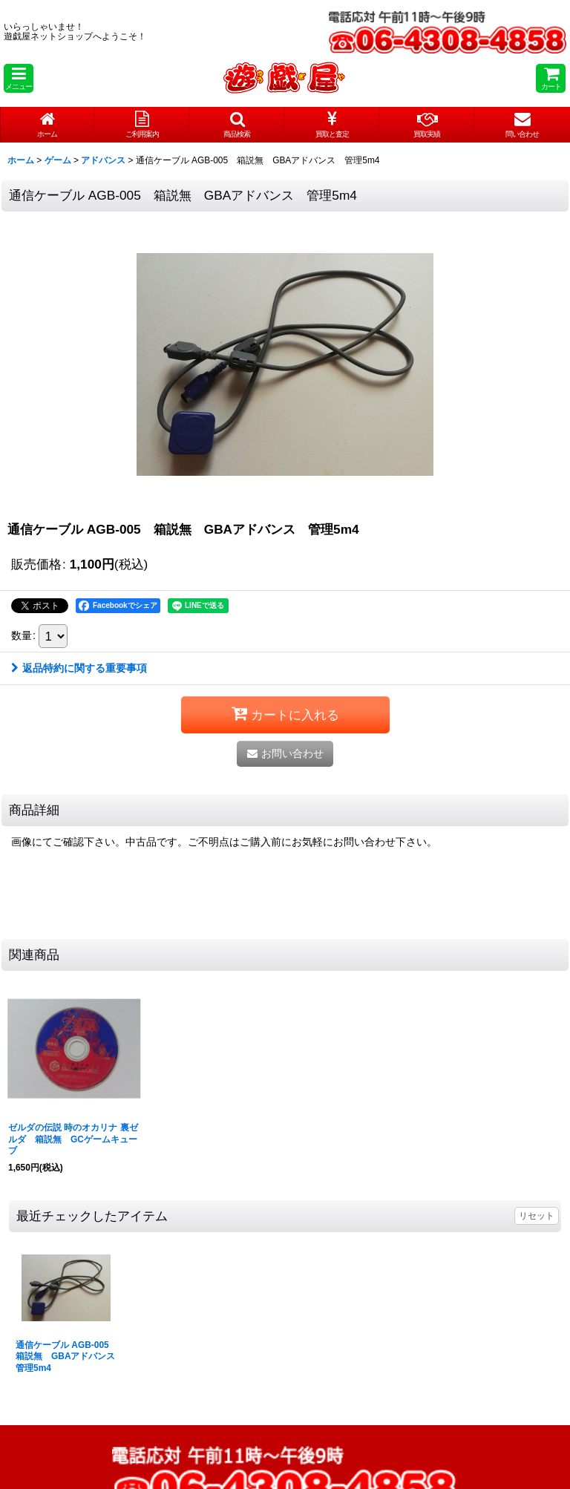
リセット (536, 1216)
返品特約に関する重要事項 (79, 668)
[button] (18, 78)
